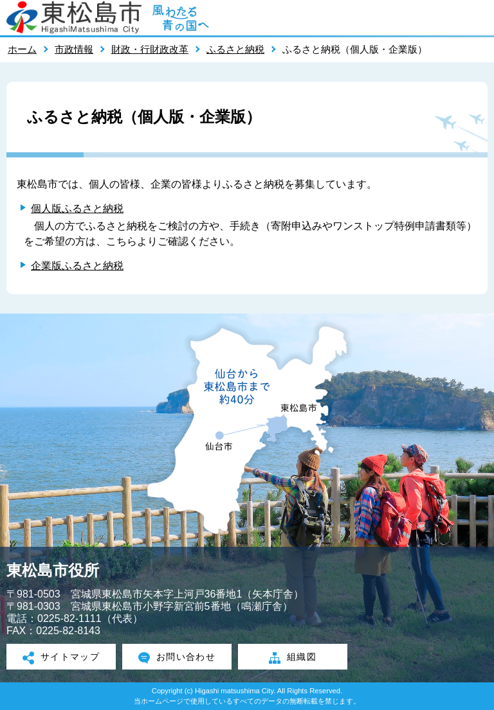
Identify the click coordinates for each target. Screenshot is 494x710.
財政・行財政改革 (149, 49)
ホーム (22, 49)
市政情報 (74, 49)
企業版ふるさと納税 (77, 265)
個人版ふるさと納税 (77, 208)
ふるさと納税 (235, 49)
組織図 (292, 658)
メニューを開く (478, 17)
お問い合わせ (177, 658)
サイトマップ (61, 658)
